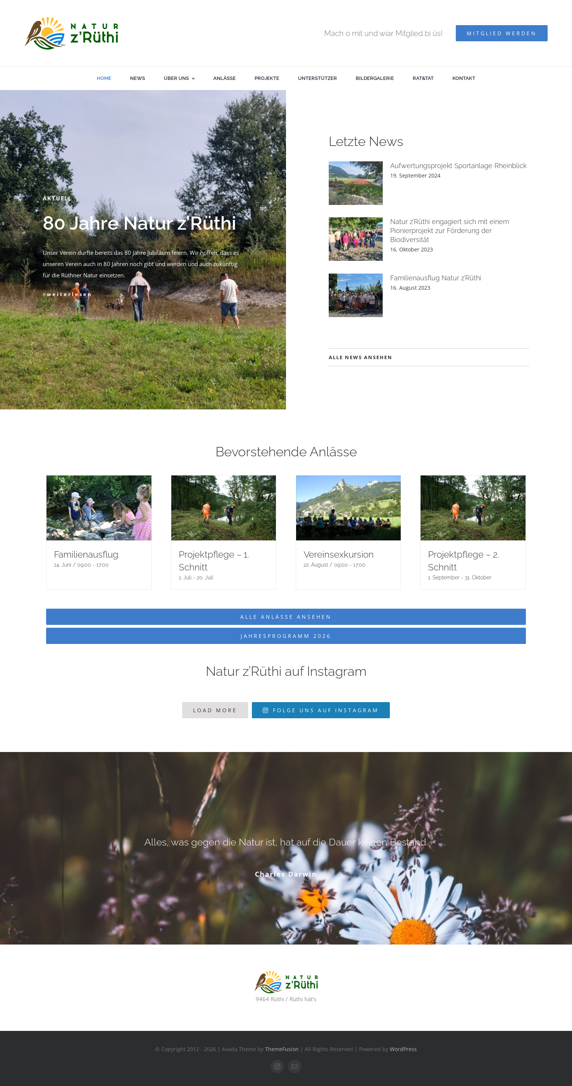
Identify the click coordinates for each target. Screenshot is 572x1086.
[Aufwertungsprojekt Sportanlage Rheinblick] (356, 183)
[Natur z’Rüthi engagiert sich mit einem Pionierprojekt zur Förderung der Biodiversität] (356, 239)
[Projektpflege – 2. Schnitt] (473, 507)
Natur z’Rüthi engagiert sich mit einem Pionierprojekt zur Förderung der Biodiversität (449, 231)
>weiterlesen (68, 294)
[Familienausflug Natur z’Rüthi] (356, 295)
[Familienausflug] (98, 507)
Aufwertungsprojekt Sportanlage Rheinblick (458, 166)
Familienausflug (86, 554)
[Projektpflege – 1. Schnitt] (223, 507)
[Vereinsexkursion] (348, 507)
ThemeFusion (282, 1049)
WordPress (403, 1049)
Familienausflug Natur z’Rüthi (435, 278)
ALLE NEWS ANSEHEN (360, 357)
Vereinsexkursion (339, 554)
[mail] (294, 1066)
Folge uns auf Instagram (321, 710)
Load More (215, 710)
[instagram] (277, 1066)
